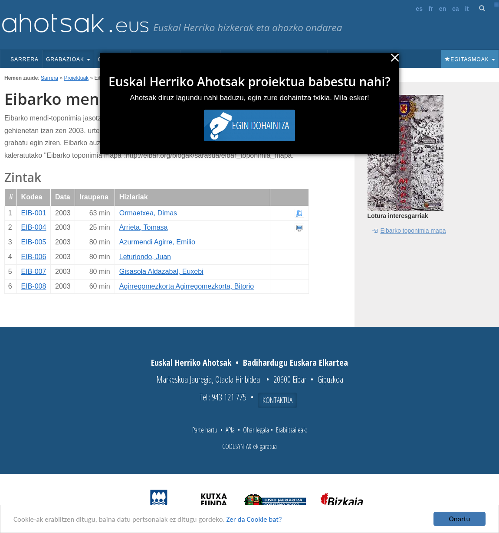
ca (455, 8)
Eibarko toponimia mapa (413, 230)
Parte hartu (204, 430)
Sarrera (24, 59)
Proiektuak (76, 78)
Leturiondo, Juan (145, 256)
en (442, 8)
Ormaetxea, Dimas (148, 213)
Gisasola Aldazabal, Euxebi (161, 271)
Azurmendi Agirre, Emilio (157, 242)
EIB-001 (33, 213)
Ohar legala (256, 430)
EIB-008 (33, 286)
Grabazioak (68, 59)
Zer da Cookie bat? (254, 519)
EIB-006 (33, 256)
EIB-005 (33, 242)
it (467, 8)
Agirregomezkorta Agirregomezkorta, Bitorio (186, 286)
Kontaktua (277, 400)
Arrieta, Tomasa (143, 227)
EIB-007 (33, 271)
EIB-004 (33, 227)
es (419, 8)
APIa (230, 430)
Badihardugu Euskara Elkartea (295, 362)
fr (431, 8)
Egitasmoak (470, 59)
